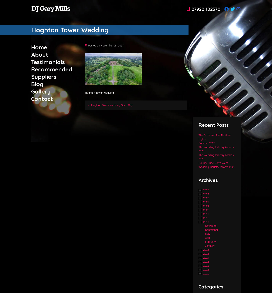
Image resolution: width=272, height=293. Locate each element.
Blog (37, 84)
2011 (206, 269)
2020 (206, 210)
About (39, 54)
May (207, 233)
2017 (206, 221)
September (211, 229)
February (210, 241)
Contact (42, 98)
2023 (206, 198)
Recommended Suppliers (51, 73)
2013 (206, 261)
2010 (206, 273)
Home (39, 47)
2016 (206, 249)
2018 (206, 218)
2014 (206, 257)
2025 (206, 190)
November (211, 225)
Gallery (41, 91)
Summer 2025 (207, 143)
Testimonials (48, 62)
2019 (206, 214)
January (210, 245)
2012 (206, 265)
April (207, 237)
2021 (206, 206)
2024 (206, 194)
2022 (206, 202)
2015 (206, 253)
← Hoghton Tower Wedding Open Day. (110, 105)
